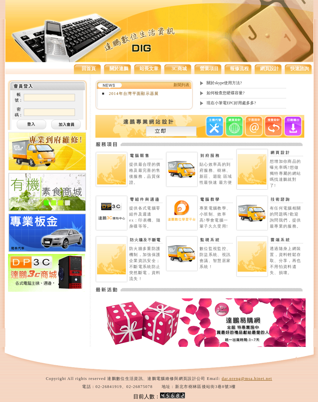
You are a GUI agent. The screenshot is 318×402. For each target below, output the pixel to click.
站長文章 (149, 68)
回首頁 (89, 68)
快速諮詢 (299, 68)
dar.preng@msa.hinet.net (247, 378)
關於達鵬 (118, 68)
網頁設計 (269, 68)
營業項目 (209, 68)
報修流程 (239, 68)
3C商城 (178, 68)
